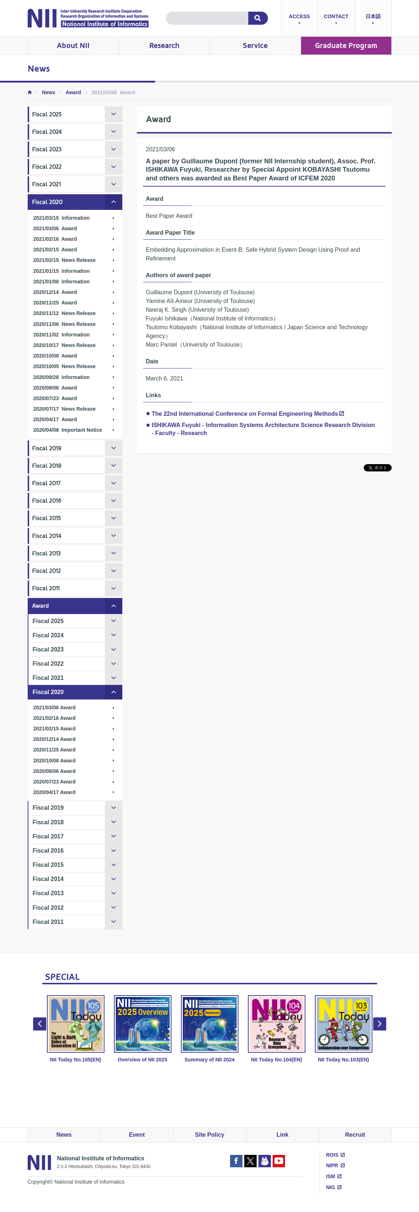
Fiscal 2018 (47, 465)
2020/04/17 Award (55, 419)
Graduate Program (346, 45)
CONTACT (336, 19)
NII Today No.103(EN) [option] (343, 1029)
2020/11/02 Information (61, 335)
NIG (330, 1187)
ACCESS (299, 19)
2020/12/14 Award (55, 292)
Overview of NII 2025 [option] (142, 1029)
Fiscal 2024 (47, 131)
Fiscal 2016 (47, 500)
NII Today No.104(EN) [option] (276, 1029)
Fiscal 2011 (46, 588)
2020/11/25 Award (55, 303)
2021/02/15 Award (55, 249)
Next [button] (379, 1023)
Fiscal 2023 (47, 149)
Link (283, 1135)
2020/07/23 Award (55, 398)
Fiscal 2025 (47, 114)
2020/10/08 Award (55, 356)
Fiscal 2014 (47, 536)
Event (137, 1135)
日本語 (373, 19)
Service (255, 45)
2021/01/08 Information (61, 281)
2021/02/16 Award (55, 239)
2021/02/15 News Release (64, 260)
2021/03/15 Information (61, 218)
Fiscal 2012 (46, 570)
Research (164, 45)
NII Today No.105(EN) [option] (75, 1029)
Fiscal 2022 (47, 166)
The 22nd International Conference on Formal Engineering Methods (245, 414)
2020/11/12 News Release (64, 313)
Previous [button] (39, 1023)
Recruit (355, 1135)
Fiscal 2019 (47, 448)
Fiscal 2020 (47, 202)
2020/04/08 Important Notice (67, 430)
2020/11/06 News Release (64, 324)
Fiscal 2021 (46, 184)
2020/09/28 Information (61, 377)
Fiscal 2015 (46, 518)
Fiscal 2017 (46, 483)
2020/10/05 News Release (64, 366)
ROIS (332, 1155)
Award (73, 92)
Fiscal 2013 (46, 553)
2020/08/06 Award (55, 388)
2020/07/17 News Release (64, 409)
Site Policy (210, 1135)
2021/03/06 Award (55, 228)
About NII (73, 45)
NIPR (332, 1165)
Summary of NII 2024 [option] (209, 1029)
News (48, 92)
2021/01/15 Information (61, 271)
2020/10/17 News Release (64, 345)
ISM (330, 1176)
